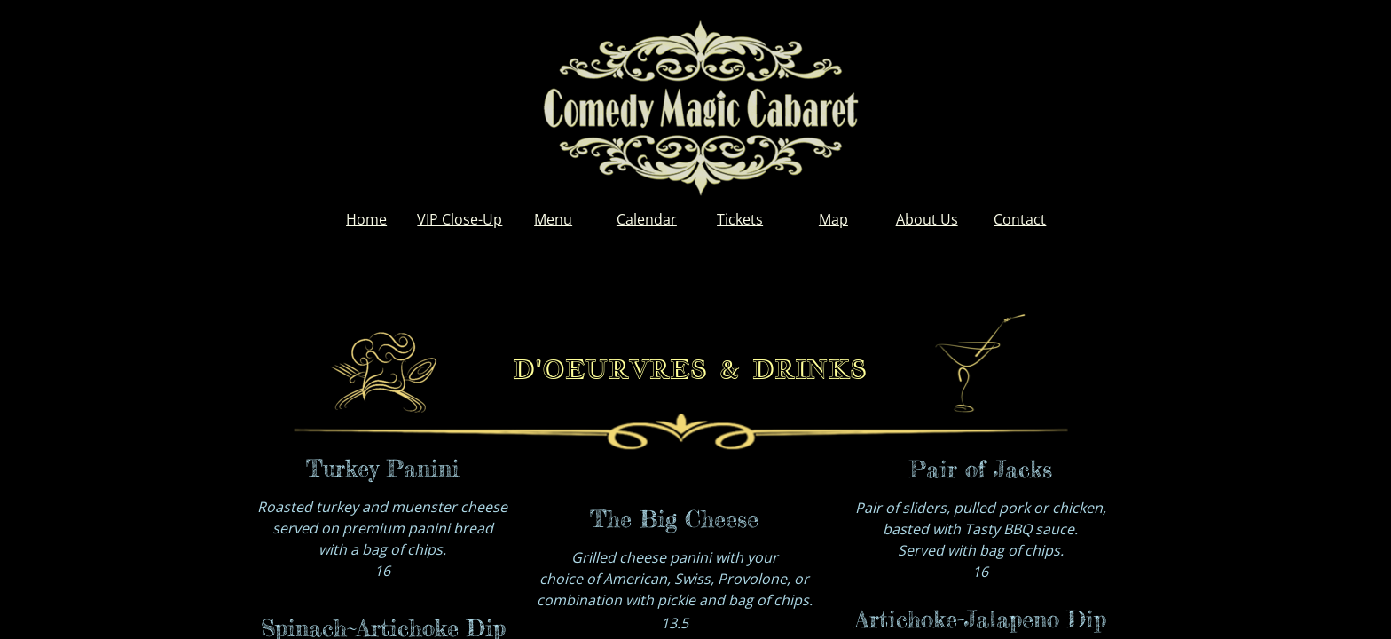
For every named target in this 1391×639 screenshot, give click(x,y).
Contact (1020, 219)
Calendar (647, 219)
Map (833, 219)
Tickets (740, 219)
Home (366, 219)
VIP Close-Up (459, 219)
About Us (927, 219)
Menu (553, 219)
